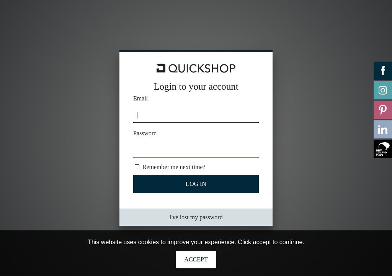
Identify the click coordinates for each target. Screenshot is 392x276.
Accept (195, 259)
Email (140, 98)
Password (145, 133)
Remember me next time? (174, 167)
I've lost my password (195, 217)
